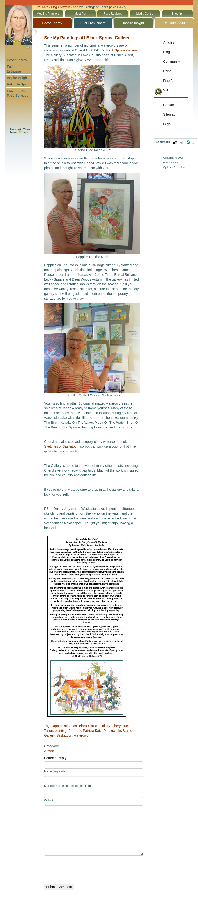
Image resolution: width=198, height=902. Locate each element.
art (75, 726)
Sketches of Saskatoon (61, 446)
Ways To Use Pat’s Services (17, 93)
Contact (169, 105)
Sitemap (169, 114)
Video (167, 90)
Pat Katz (74, 731)
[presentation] (80, 869)
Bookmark (175, 142)
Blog (166, 52)
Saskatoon (64, 735)
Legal (167, 124)
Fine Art (169, 81)
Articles (168, 42)
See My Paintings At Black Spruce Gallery (86, 37)
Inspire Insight (17, 78)
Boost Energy (17, 60)
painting (60, 731)
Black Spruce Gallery (121, 50)
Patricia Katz (92, 731)
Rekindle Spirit (17, 84)
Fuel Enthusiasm (15, 69)
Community (171, 61)
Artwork (49, 751)
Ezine (167, 71)
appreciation (62, 726)
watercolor (82, 735)
